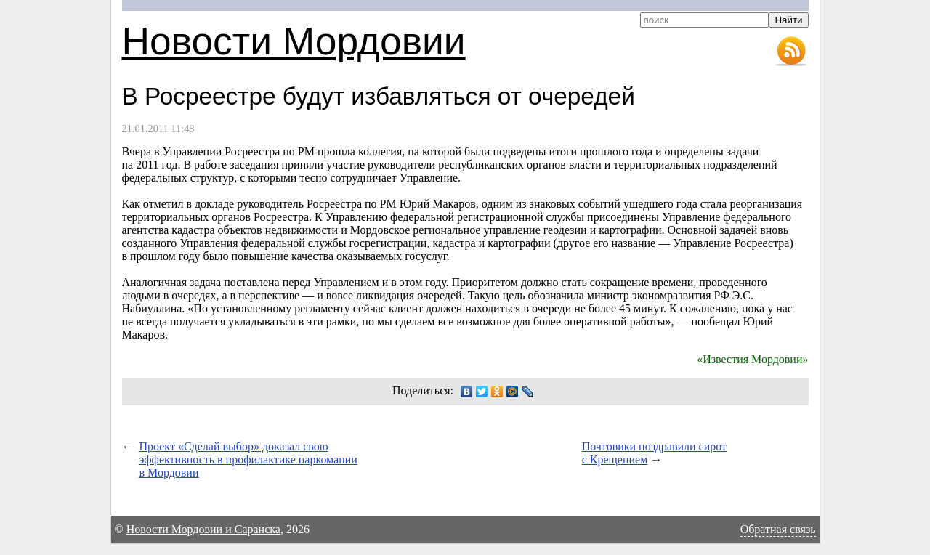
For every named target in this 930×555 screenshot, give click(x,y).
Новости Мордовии (294, 41)
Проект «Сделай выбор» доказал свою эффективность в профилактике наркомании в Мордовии (248, 459)
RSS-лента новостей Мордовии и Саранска (791, 51)
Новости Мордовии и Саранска (203, 529)
